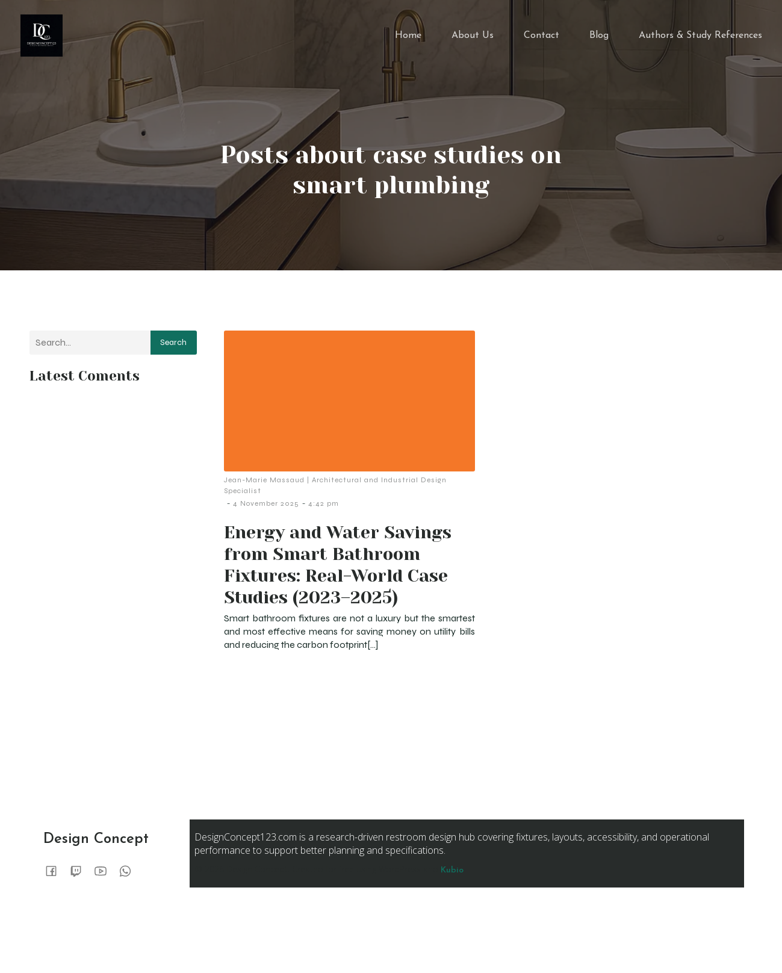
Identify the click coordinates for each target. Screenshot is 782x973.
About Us (473, 39)
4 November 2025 (266, 510)
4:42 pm (323, 510)
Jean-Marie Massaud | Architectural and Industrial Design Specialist (335, 492)
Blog (599, 39)
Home (408, 39)
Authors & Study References (700, 39)
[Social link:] (55, 878)
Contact (541, 39)
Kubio (452, 877)
